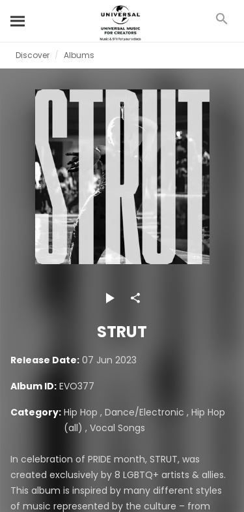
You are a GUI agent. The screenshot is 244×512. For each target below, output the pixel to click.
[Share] (135, 298)
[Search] (18, 21)
